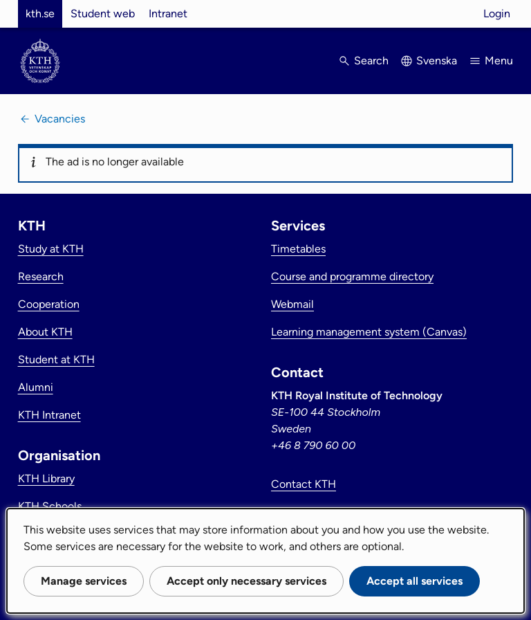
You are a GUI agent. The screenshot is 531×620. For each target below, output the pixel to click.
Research (41, 276)
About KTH (45, 331)
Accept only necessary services (246, 580)
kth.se (40, 13)
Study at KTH (51, 248)
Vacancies (60, 118)
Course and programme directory (352, 276)
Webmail (292, 304)
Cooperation (49, 304)
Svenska (436, 60)
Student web (103, 13)
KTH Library (46, 478)
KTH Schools (50, 506)
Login (496, 13)
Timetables (298, 248)
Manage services (84, 580)
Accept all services (414, 580)
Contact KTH (303, 484)
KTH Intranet (49, 414)
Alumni (35, 387)
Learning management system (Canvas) (369, 331)
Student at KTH (56, 359)
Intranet (168, 13)
